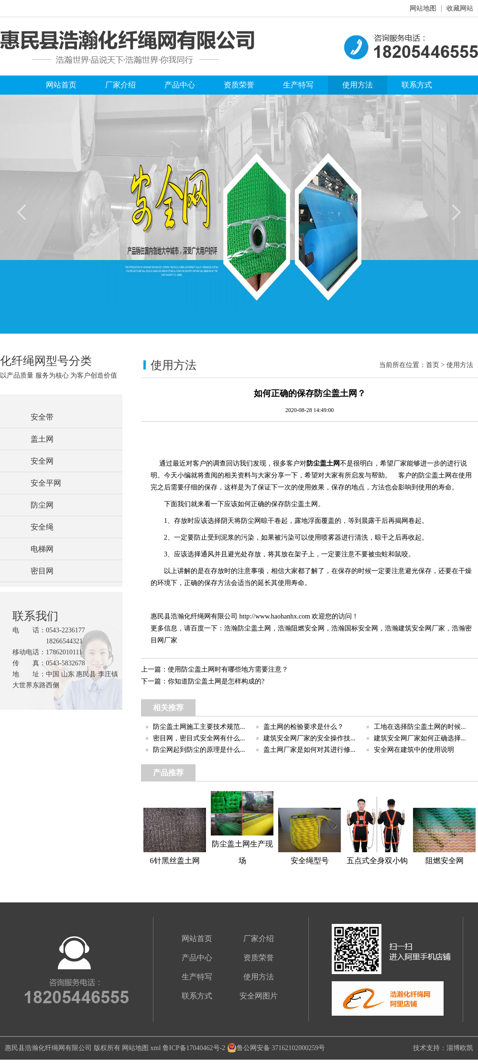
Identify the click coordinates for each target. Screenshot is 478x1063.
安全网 (42, 461)
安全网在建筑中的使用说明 (414, 749)
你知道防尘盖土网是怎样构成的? (216, 681)
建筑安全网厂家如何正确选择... (420, 738)
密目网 (42, 571)
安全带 (42, 417)
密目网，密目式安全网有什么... (199, 738)
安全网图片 (258, 996)
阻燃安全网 (308, 628)
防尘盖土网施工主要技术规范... (199, 726)
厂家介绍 (120, 85)
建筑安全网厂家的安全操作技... (309, 738)
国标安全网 (361, 628)
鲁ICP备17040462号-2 (194, 1048)
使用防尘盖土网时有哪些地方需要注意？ (228, 669)
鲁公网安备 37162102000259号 (276, 1048)
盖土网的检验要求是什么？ (303, 726)
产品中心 (179, 85)
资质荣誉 (239, 85)
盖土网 (42, 439)
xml (156, 1048)
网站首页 (61, 85)
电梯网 (42, 549)
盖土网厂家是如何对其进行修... (309, 749)
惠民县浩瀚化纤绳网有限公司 (48, 1048)
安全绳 (42, 527)
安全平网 (46, 483)
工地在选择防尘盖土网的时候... (420, 726)
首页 (432, 365)
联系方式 (417, 85)
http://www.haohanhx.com (274, 616)
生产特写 (298, 85)
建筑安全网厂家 (421, 628)
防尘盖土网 (323, 463)
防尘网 (42, 505)
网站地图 (423, 8)
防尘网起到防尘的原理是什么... (199, 749)
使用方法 (357, 85)
